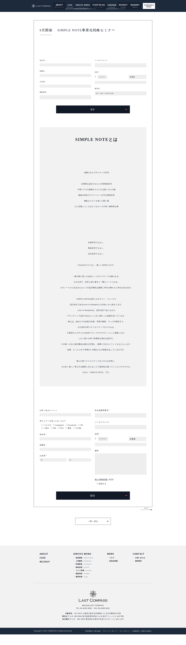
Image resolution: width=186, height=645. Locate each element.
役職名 (42, 73)
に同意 (104, 487)
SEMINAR (111, 5)
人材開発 (79, 570)
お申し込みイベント (49, 417)
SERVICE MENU (83, 5)
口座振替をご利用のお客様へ (141, 642)
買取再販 (79, 584)
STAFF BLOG (99, 5)
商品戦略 (79, 566)
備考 (97, 459)
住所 (96, 74)
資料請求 (138, 570)
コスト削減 (79, 580)
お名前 (42, 85)
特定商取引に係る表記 (88, 642)
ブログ (111, 566)
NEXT (146, 516)
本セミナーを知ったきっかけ (53, 428)
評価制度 (79, 573)
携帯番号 (43, 96)
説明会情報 (113, 570)
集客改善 (79, 577)
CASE (70, 5)
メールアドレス (101, 62)
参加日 (97, 91)
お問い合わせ (139, 566)
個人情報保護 (101, 487)
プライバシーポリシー (106, 642)
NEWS (110, 562)
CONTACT (138, 562)
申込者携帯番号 (102, 417)
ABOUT (59, 5)
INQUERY (133, 5)
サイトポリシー (123, 642)
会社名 (42, 62)
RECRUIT (122, 5)
